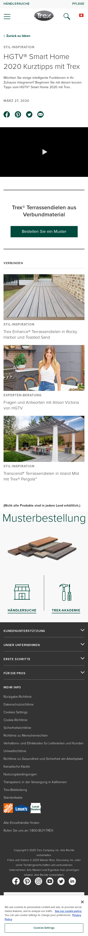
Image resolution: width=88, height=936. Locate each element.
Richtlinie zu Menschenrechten (26, 735)
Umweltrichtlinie (15, 751)
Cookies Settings (15, 712)
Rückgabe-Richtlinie (18, 696)
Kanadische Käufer (17, 766)
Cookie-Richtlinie (15, 720)
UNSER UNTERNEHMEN (22, 645)
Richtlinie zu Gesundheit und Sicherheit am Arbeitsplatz (43, 758)
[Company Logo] (44, 16)
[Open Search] (67, 16)
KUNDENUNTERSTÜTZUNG (24, 631)
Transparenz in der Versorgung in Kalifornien (35, 782)
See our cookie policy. (68, 911)
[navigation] (44, 12)
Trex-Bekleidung (15, 789)
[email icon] (40, 114)
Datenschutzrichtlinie (19, 704)
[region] (44, 915)
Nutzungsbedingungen (20, 774)
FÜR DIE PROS (15, 673)
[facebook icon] (7, 114)
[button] (44, 152)
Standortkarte (13, 797)
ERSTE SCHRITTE (17, 659)
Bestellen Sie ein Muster (44, 231)
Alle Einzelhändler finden (21, 822)
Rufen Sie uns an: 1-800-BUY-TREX (28, 830)
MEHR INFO (12, 687)
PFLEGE (78, 3)
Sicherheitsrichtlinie (17, 727)
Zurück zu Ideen (18, 36)
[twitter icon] (29, 114)
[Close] (82, 902)
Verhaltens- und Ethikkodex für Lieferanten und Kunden (44, 743)
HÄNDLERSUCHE (17, 3)
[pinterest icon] (18, 114)
